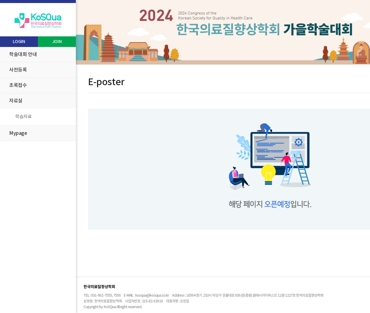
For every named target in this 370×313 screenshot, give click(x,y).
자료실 (15, 101)
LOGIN (19, 41)
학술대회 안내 (23, 54)
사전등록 (18, 70)
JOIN (57, 41)
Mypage (18, 133)
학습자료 (23, 116)
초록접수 (18, 85)
